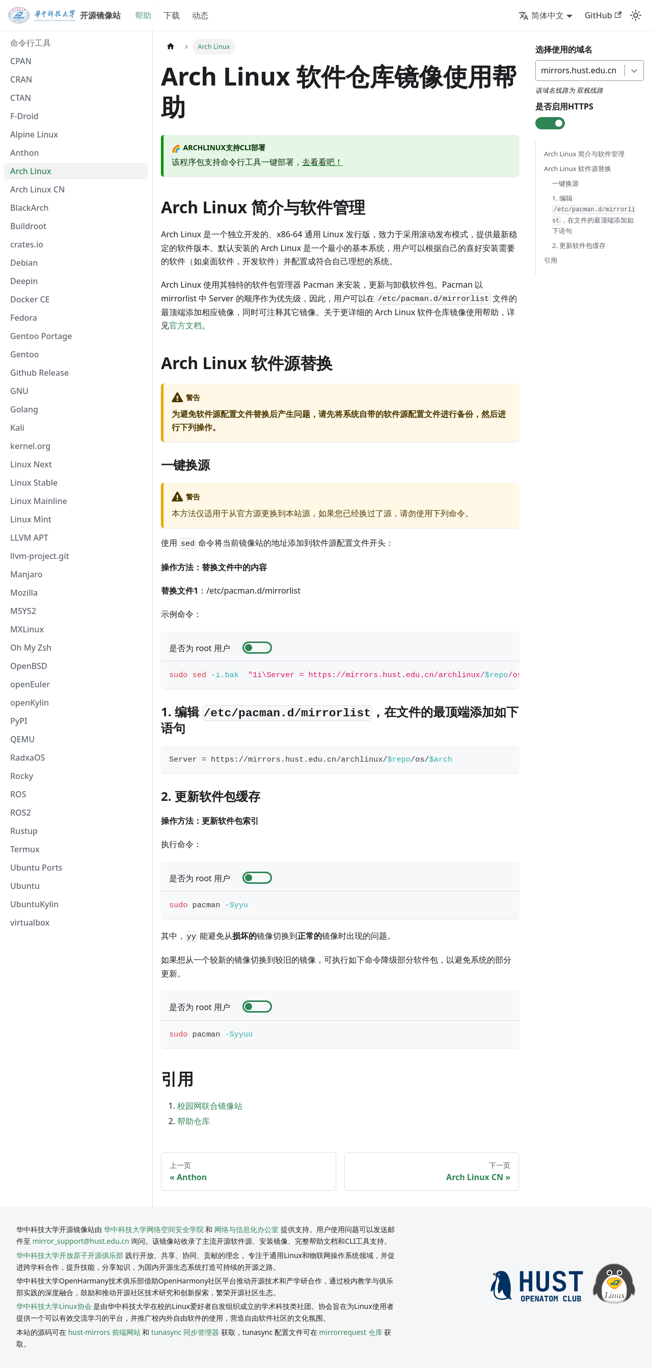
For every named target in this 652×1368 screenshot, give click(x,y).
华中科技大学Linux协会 (54, 1306)
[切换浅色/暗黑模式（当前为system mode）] (636, 15)
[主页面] (170, 46)
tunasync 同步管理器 (185, 1332)
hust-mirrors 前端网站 (104, 1332)
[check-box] (257, 647)
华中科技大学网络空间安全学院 (154, 1229)
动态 (200, 15)
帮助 (143, 15)
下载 (172, 15)
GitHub (603, 15)
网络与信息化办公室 (246, 1229)
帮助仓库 (193, 1121)
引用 (550, 260)
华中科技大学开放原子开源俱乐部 (69, 1255)
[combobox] (542, 70)
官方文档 (185, 325)
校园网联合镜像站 (209, 1105)
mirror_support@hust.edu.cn (81, 1241)
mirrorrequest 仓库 (351, 1332)
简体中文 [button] (541, 15)
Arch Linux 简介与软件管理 (584, 153)
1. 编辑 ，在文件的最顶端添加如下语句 (593, 214)
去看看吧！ (322, 161)
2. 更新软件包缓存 (579, 245)
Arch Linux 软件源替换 (577, 168)
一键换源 (565, 183)
